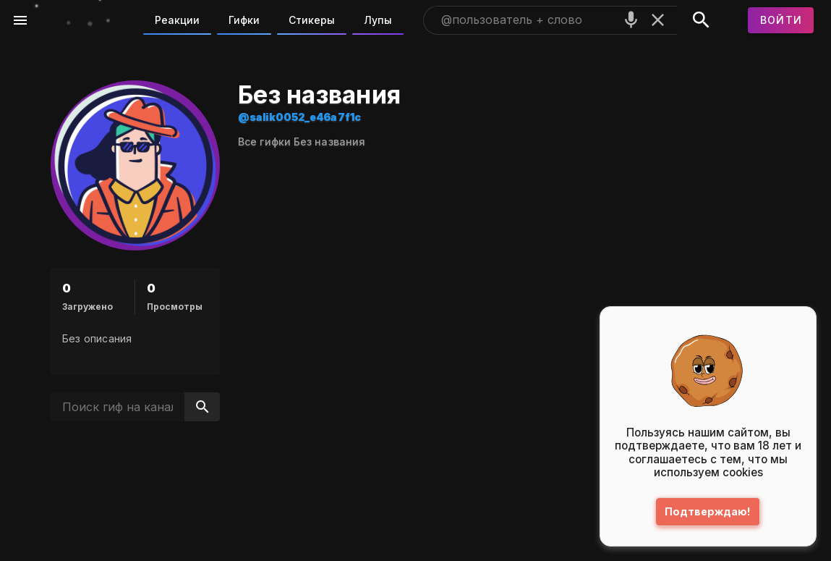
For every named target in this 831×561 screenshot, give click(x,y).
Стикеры (312, 20)
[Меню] (20, 20)
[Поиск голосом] (631, 19)
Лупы (378, 20)
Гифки (244, 20)
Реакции (177, 20)
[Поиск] (701, 20)
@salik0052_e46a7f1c (299, 117)
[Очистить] (657, 19)
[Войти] (781, 20)
